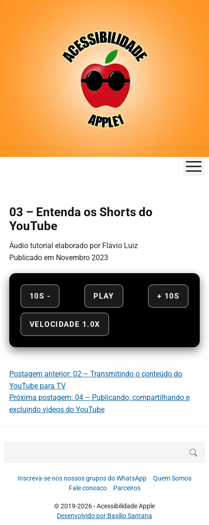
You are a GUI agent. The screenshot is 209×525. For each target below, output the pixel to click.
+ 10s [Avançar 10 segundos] (168, 296)
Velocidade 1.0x (65, 324)
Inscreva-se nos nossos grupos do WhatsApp (82, 478)
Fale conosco (88, 488)
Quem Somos (172, 478)
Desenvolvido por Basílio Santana (104, 515)
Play (103, 296)
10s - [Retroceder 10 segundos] (40, 296)
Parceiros (127, 488)
